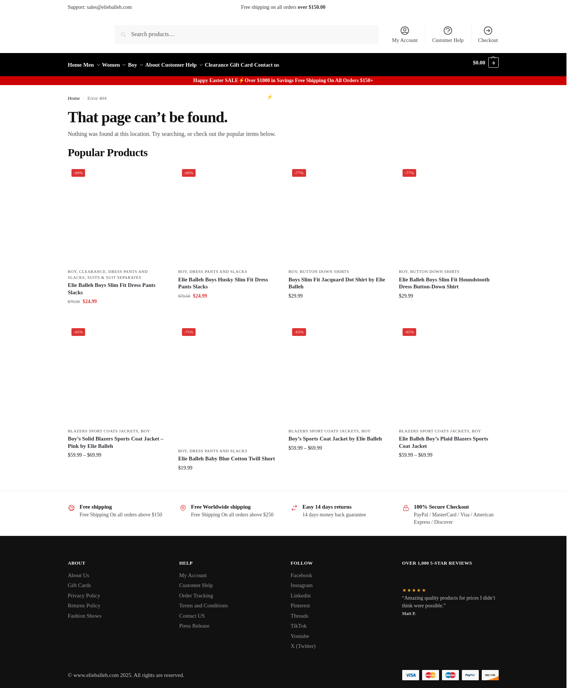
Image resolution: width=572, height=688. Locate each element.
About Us (78, 571)
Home (74, 94)
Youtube (300, 632)
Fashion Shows (84, 611)
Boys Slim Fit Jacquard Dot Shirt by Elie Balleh (336, 279)
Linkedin (300, 591)
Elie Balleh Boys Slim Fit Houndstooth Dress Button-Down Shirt (444, 279)
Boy (72, 267)
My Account (405, 34)
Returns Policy (84, 601)
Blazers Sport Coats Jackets (103, 427)
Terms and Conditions (203, 601)
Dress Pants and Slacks (218, 267)
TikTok (298, 622)
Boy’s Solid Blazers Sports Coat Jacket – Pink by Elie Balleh (115, 438)
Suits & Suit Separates (114, 273)
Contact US (192, 611)
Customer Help (447, 34)
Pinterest (300, 601)
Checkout (488, 34)
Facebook (301, 571)
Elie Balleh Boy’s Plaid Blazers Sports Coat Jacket (443, 438)
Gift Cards (79, 581)
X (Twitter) (303, 642)
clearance (92, 267)
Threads (299, 611)
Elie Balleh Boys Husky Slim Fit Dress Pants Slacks (223, 279)
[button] (486, 62)
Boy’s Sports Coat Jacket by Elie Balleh (335, 435)
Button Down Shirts (324, 267)
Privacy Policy (84, 591)
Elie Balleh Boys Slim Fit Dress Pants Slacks (111, 284)
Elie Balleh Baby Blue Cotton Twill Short (226, 454)
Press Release (194, 622)
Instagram (302, 581)
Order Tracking (196, 591)
